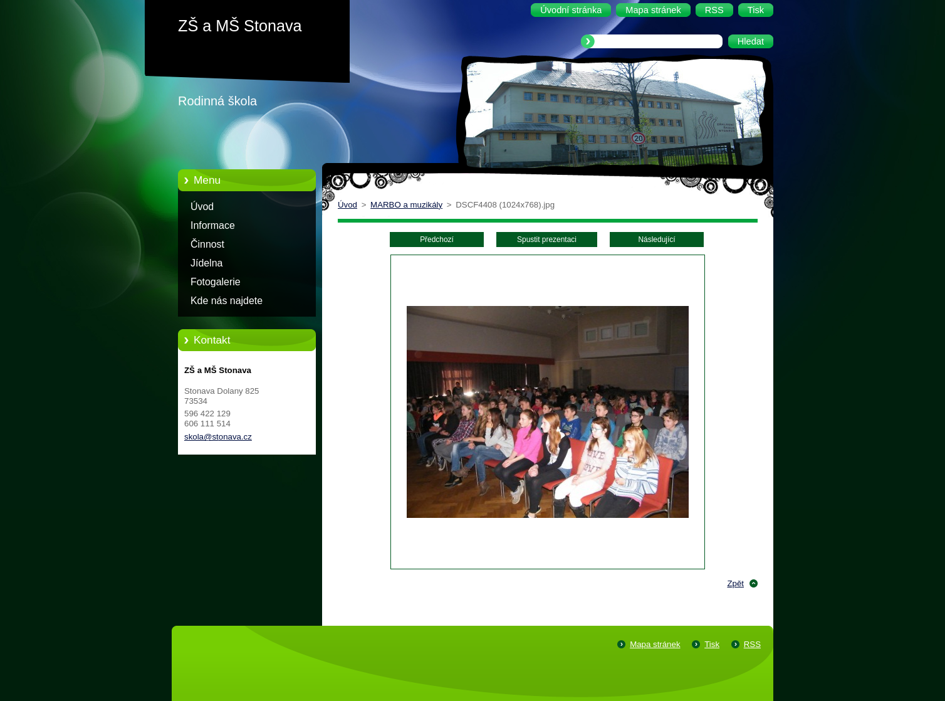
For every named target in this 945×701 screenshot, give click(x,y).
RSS (752, 644)
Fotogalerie (216, 282)
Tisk (711, 644)
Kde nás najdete (227, 300)
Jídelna (206, 263)
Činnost (207, 244)
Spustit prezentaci (547, 239)
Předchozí (437, 239)
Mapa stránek (655, 644)
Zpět (735, 583)
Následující (656, 239)
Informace (213, 225)
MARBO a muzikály (406, 204)
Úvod (202, 206)
